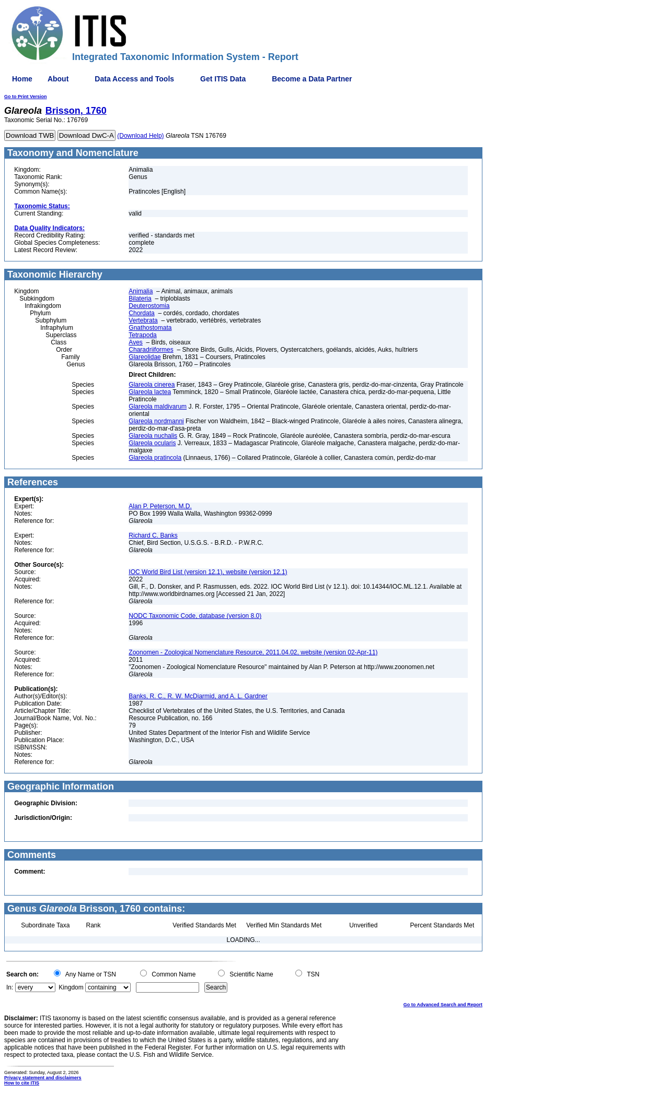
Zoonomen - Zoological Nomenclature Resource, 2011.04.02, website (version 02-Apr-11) (253, 652)
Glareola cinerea (152, 384)
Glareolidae (144, 357)
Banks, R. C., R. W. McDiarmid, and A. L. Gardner (198, 696)
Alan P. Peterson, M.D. (160, 506)
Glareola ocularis (152, 443)
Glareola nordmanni (156, 421)
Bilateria (140, 298)
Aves (135, 342)
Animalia (141, 291)
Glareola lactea (150, 392)
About (58, 79)
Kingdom (71, 987)
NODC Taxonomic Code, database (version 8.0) (195, 615)
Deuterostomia (149, 305)
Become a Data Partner (312, 79)
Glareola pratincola (155, 457)
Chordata (141, 313)
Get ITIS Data (223, 79)
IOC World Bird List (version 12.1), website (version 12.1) (208, 572)
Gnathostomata (150, 327)
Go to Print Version (25, 96)
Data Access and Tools (134, 79)
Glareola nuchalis (153, 435)
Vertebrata (143, 320)
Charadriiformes (151, 349)
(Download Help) (140, 135)
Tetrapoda (142, 335)
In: (9, 987)
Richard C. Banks (153, 535)
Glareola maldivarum (158, 406)
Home (22, 79)
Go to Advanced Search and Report (442, 1004)
